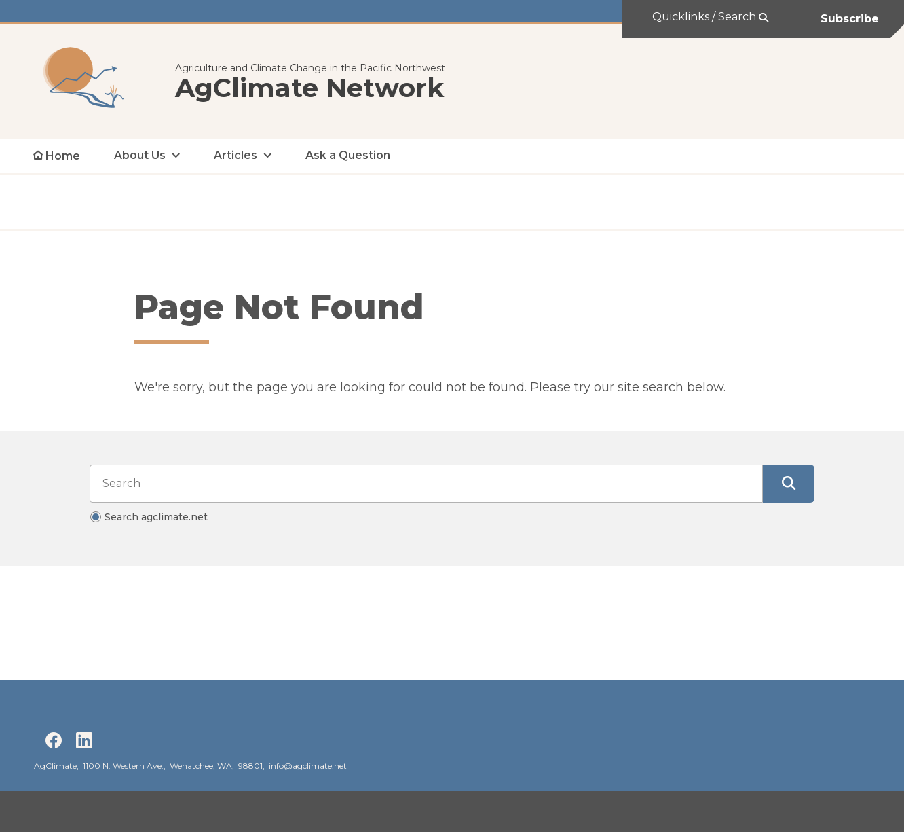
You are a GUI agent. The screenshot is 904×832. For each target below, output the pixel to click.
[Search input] (426, 484)
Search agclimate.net (156, 517)
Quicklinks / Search (705, 16)
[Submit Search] (788, 484)
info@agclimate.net (308, 766)
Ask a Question (347, 155)
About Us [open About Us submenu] (140, 155)
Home (62, 155)
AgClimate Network (309, 88)
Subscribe (850, 18)
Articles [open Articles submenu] (235, 155)
